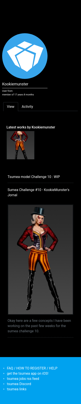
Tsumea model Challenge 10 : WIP (34, 177)
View (10, 107)
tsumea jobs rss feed (23, 379)
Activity (27, 107)
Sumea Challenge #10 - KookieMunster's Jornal (38, 192)
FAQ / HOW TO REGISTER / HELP (32, 368)
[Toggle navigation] (9, 6)
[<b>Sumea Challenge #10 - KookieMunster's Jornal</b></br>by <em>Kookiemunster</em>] (20, 145)
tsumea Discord (19, 384)
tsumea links (16, 389)
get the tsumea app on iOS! (27, 373)
